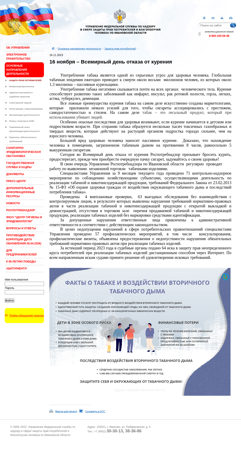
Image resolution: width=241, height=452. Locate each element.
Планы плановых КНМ (21, 121)
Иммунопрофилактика (21, 86)
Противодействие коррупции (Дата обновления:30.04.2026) (23, 239)
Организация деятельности (24, 115)
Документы (15, 174)
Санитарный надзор (20, 102)
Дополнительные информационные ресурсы (20, 192)
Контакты (213, 18)
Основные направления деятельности (17, 69)
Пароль (9, 288)
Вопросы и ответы (21, 228)
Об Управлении (18, 47)
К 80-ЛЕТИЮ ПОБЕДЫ (21, 261)
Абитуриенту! (16, 268)
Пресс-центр (16, 181)
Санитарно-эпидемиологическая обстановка (23, 152)
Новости (13, 203)
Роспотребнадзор (20, 210)
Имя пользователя (16, 279)
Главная (204, 18)
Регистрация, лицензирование (26, 109)
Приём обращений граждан (26, 315)
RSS (231, 18)
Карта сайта (222, 18)
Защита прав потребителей (25, 80)
